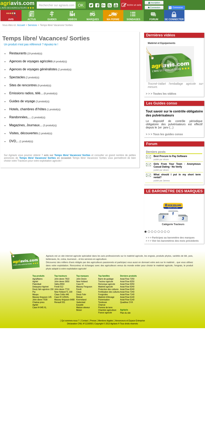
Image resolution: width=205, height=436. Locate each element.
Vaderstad (80, 302)
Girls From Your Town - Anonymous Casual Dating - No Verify (177, 165)
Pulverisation (104, 300)
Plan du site (125, 313)
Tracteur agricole (105, 281)
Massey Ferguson (84, 287)
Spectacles (17, 77)
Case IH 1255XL (61, 297)
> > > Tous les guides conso (164, 134)
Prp (34, 292)
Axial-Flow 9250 (127, 284)
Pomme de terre (105, 307)
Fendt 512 (58, 287)
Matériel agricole (105, 287)
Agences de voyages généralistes (33, 69)
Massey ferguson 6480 (64, 300)
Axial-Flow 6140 (127, 297)
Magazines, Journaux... (25, 125)
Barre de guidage (106, 279)
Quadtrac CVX (126, 302)
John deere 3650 (61, 281)
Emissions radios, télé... (26, 93)
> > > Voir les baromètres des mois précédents (172, 240)
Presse (93, 321)
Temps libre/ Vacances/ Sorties (72, 155)
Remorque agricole (106, 284)
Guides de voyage (22, 101)
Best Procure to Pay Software (170, 156)
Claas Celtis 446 (61, 294)
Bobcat (79, 297)
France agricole (105, 313)
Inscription (154, 2)
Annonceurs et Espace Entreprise (130, 321)
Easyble (79, 305)
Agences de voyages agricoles (31, 61)
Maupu (36, 294)
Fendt (78, 289)
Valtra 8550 (59, 284)
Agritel (35, 281)
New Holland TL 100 (63, 292)
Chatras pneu (39, 302)
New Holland (82, 281)
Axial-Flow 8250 (127, 281)
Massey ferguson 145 (42, 297)
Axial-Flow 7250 (127, 279)
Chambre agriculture (107, 310)
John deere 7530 (40, 300)
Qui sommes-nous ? (70, 321)
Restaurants (18, 53)
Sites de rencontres (23, 85)
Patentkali (37, 284)
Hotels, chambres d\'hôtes (27, 109)
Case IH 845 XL (40, 307)
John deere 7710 (61, 289)
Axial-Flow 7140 (127, 294)
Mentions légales (105, 321)
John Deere (81, 279)
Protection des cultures (108, 289)
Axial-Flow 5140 (127, 300)
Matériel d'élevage (106, 297)
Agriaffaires (38, 279)
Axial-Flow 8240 (127, 289)
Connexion (154, 7)
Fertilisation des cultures (109, 292)
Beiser (79, 310)
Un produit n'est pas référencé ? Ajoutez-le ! (31, 44)
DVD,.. (14, 141)
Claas (78, 292)
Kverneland (81, 300)
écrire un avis (131, 5)
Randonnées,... (20, 117)
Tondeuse (102, 302)
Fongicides (103, 294)
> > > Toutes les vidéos (161, 93)
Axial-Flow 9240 (127, 287)
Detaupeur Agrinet (41, 287)
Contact (84, 321)
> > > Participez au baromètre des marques (170, 237)
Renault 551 (59, 302)
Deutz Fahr (81, 294)
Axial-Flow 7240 (127, 292)
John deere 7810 (61, 279)
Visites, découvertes (23, 133)
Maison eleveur (83, 307)
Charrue (101, 305)
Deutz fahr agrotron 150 (43, 289)
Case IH (79, 284)
